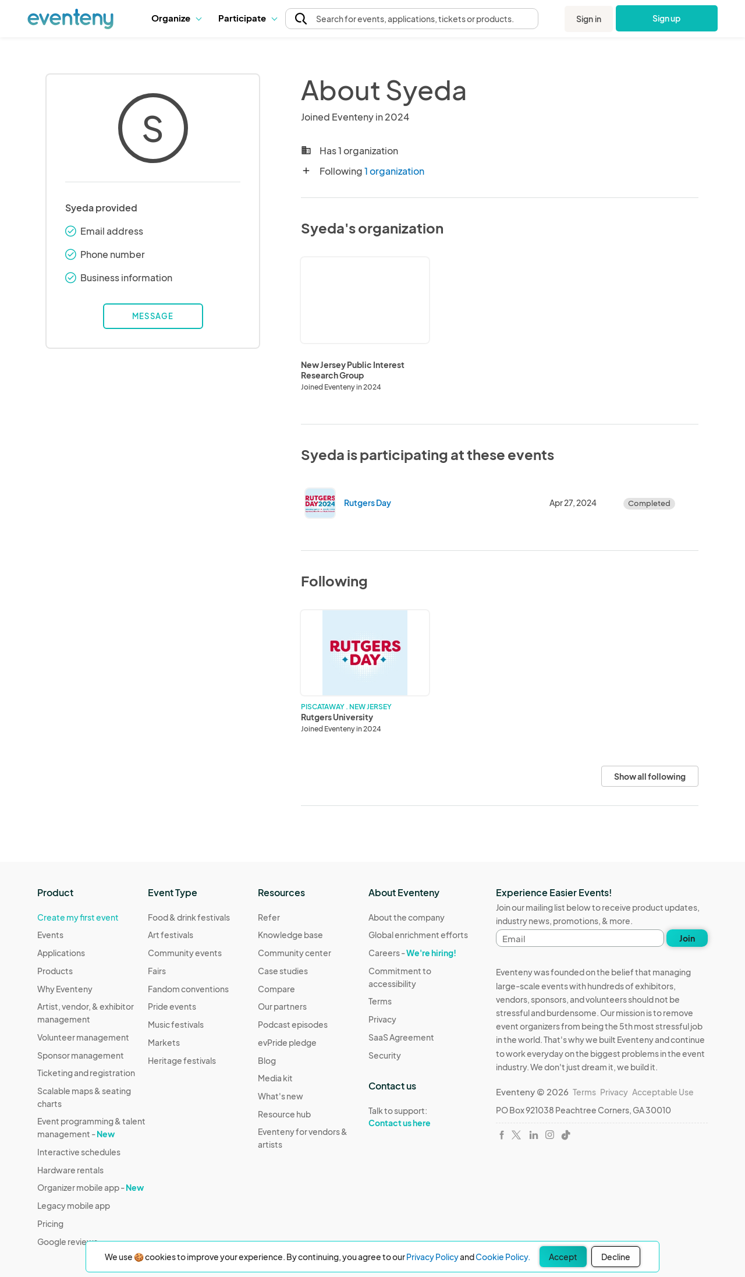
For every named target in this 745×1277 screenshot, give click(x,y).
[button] (176, 18)
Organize (176, 17)
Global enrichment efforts (418, 934)
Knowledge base (290, 934)
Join (687, 938)
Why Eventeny (65, 989)
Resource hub (284, 1114)
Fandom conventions (188, 989)
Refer (269, 917)
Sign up (666, 18)
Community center (294, 952)
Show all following (650, 776)
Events (50, 934)
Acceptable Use (663, 1092)
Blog (267, 1060)
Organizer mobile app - (90, 1187)
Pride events (172, 1006)
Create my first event (78, 917)
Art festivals (170, 934)
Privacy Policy (432, 1256)
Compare (276, 989)
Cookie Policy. (503, 1256)
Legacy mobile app (73, 1205)
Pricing (50, 1223)
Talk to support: (423, 1117)
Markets (164, 1042)
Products (55, 970)
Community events (185, 952)
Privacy (382, 1019)
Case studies (283, 970)
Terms (380, 1001)
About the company (406, 917)
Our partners (282, 1006)
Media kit (275, 1078)
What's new (280, 1096)
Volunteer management (83, 1037)
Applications (61, 952)
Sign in (588, 18)
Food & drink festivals (189, 917)
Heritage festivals (182, 1060)
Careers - (412, 952)
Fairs (157, 970)
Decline (615, 1256)
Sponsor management (80, 1055)
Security (384, 1055)
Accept (563, 1256)
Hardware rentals (70, 1170)
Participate (247, 17)
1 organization (394, 171)
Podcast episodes (293, 1024)
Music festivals (176, 1024)
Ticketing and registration (86, 1072)
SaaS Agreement (401, 1037)
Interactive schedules (78, 1152)
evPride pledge (287, 1042)
